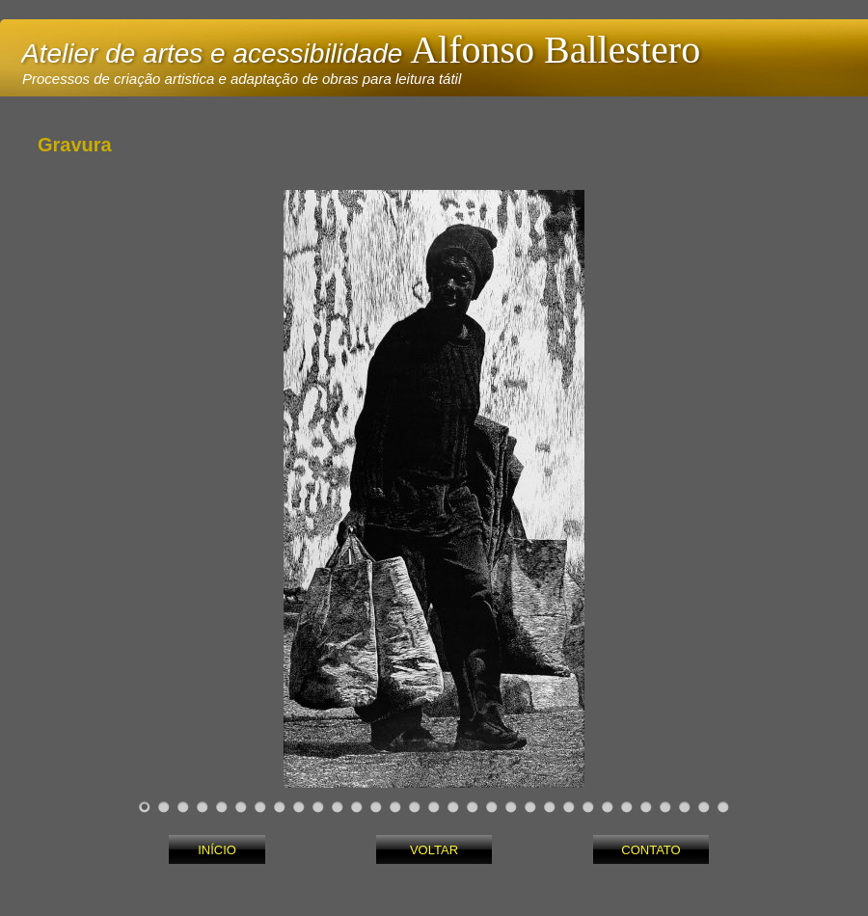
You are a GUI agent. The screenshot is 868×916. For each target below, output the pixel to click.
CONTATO (650, 850)
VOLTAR (434, 850)
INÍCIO (217, 850)
